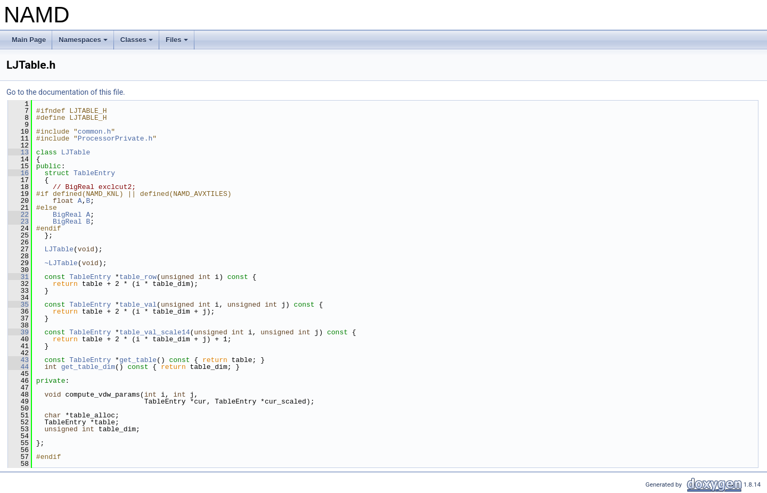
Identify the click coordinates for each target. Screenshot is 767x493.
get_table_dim (88, 367)
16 (18, 173)
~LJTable (60, 263)
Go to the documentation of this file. (65, 92)
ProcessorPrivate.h (115, 138)
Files (178, 43)
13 (18, 152)
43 (18, 360)
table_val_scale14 (154, 332)
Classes (137, 43)
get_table (138, 360)
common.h (94, 131)
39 (18, 332)
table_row (138, 277)
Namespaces (84, 43)
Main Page (29, 40)
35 (18, 304)
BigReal (67, 214)
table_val (138, 304)
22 (18, 214)
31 (18, 277)
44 (18, 367)
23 (18, 221)
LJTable (76, 152)
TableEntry (94, 173)
